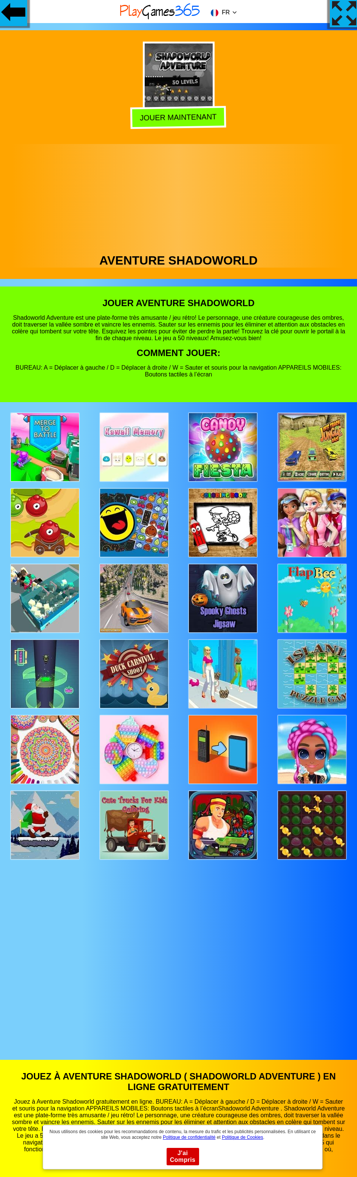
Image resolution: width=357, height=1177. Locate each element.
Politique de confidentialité (189, 1137)
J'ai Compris (183, 1156)
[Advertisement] (178, 197)
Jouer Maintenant (178, 117)
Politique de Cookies (242, 1137)
